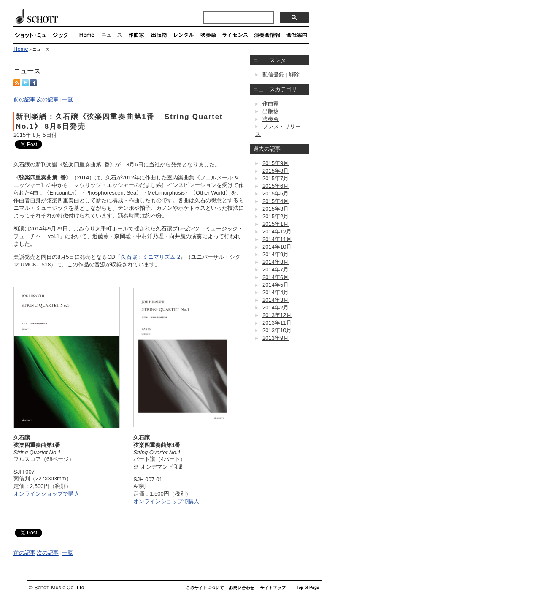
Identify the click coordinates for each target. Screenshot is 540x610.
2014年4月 (275, 292)
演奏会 (270, 119)
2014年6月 (275, 277)
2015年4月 (275, 201)
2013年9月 (275, 338)
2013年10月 (277, 330)
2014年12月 (277, 231)
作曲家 (270, 103)
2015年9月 (275, 163)
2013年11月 (277, 323)
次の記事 (48, 99)
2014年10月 (277, 247)
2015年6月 (275, 186)
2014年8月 (275, 262)
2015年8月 (275, 171)
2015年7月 (275, 178)
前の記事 (24, 99)
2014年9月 (275, 254)
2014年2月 (275, 307)
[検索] (238, 18)
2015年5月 (275, 193)
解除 (294, 74)
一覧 (67, 99)
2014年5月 (275, 285)
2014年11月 (277, 239)
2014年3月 (275, 300)
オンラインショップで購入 (46, 494)
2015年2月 (275, 216)
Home (21, 49)
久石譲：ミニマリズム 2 (150, 257)
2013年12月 (277, 315)
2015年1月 (275, 224)
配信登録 (273, 74)
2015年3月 (275, 209)
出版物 (270, 111)
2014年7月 (275, 269)
